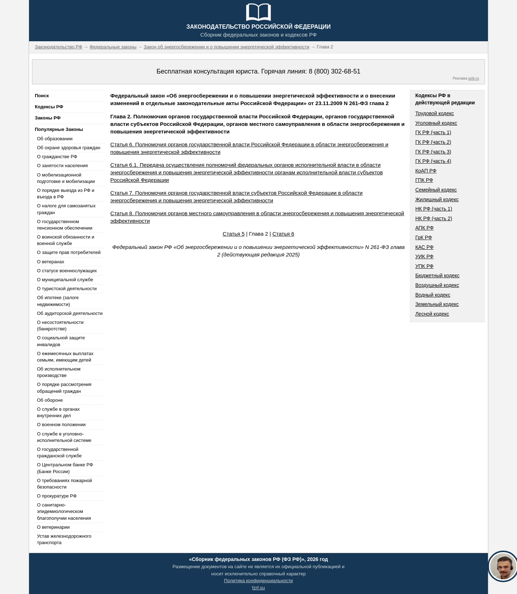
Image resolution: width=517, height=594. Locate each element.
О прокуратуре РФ (57, 496)
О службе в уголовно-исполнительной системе (64, 437)
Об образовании (55, 138)
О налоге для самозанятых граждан (66, 209)
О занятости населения (62, 165)
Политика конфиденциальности (258, 580)
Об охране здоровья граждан (68, 147)
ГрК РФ (423, 237)
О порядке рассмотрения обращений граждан (64, 387)
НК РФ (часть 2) (433, 218)
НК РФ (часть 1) (433, 209)
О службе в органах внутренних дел (58, 412)
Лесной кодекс (432, 314)
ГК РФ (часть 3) (433, 152)
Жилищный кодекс (437, 199)
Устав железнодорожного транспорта (64, 539)
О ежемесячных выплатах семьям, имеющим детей (65, 357)
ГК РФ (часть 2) (433, 142)
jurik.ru (473, 78)
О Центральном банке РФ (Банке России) (65, 468)
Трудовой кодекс (434, 113)
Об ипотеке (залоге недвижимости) (58, 301)
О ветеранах (50, 261)
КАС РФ (424, 247)
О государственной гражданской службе (59, 452)
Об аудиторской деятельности (70, 313)
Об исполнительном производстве (58, 372)
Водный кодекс (433, 295)
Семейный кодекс (436, 190)
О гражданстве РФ (57, 156)
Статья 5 (233, 234)
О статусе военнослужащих (67, 270)
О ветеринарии (53, 527)
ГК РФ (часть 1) (433, 132)
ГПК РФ (424, 180)
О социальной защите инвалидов (61, 341)
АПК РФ (424, 228)
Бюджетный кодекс (437, 275)
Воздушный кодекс (437, 285)
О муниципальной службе (65, 279)
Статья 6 (283, 234)
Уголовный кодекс (436, 123)
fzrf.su (258, 587)
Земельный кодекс (437, 304)
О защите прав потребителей (69, 252)
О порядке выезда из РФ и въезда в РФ (65, 193)
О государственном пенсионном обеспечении (64, 225)
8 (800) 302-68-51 (334, 71)
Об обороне (50, 400)
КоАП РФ (426, 171)
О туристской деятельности (67, 288)
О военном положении (61, 424)
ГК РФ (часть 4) (433, 161)
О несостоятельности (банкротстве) (60, 325)
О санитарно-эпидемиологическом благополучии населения (64, 511)
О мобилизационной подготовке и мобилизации (66, 178)
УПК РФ (424, 266)
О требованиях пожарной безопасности (64, 484)
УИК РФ (424, 256)
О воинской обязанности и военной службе (65, 240)
